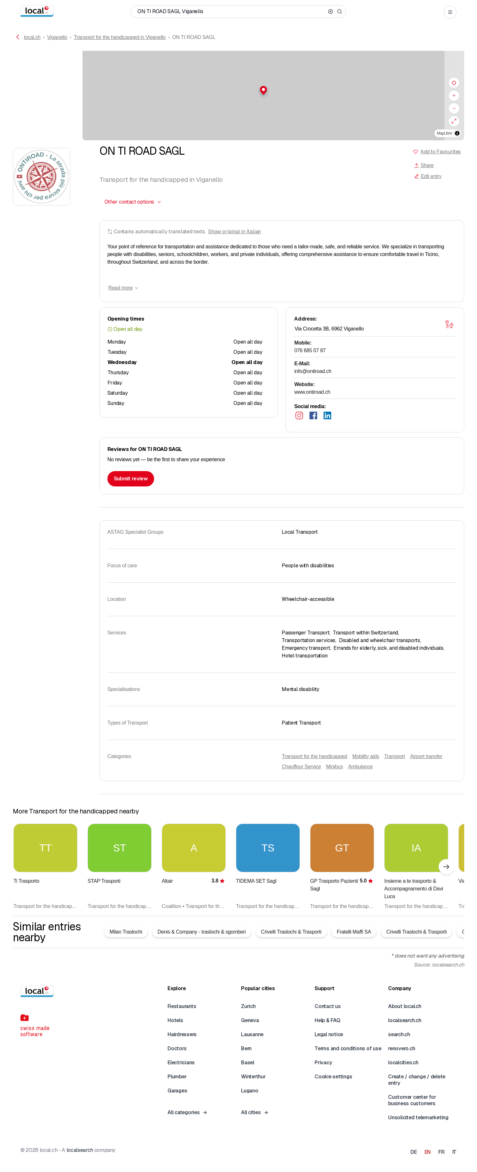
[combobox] (133, 202)
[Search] (339, 11)
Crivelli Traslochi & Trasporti (291, 932)
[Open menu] (450, 12)
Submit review (131, 478)
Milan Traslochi (126, 932)
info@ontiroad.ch (312, 371)
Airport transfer (426, 756)
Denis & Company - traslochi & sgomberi (202, 932)
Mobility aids (365, 756)
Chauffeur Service (301, 766)
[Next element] (446, 866)
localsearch (79, 1150)
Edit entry (427, 176)
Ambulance (360, 766)
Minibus (334, 766)
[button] (238, 90)
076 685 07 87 (309, 350)
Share (424, 165)
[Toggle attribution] (457, 133)
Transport (394, 756)
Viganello (57, 37)
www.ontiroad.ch (312, 392)
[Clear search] (330, 11)
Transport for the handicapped (314, 756)
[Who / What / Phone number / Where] (231, 11)
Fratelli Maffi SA (354, 932)
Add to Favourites (440, 151)
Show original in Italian (234, 231)
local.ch (32, 37)
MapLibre (444, 133)
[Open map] (449, 324)
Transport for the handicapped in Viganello (120, 37)
